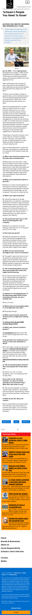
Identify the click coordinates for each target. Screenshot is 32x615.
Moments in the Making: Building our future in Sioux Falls (18, 468)
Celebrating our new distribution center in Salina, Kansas (18, 440)
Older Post (26, 422)
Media (4, 561)
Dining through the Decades (18, 494)
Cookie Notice (13, 574)
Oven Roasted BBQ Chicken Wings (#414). (13, 323)
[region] (16, 591)
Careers (4, 558)
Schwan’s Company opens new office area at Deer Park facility (19, 454)
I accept (16, 612)
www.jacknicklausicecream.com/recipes (16, 360)
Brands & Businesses (10, 541)
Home (16, 422)
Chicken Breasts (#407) (15, 350)
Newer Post (6, 422)
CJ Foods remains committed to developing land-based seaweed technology (19, 482)
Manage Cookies (16, 608)
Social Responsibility (10, 548)
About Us (5, 544)
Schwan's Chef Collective (12, 551)
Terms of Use (17, 573)
